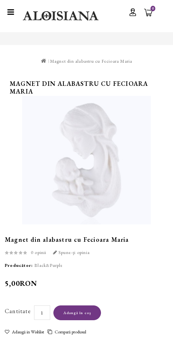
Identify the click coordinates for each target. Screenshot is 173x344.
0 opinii (39, 252)
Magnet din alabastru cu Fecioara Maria (91, 61)
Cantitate (18, 311)
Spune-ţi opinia (71, 252)
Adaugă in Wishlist (24, 332)
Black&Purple (48, 265)
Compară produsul (67, 332)
